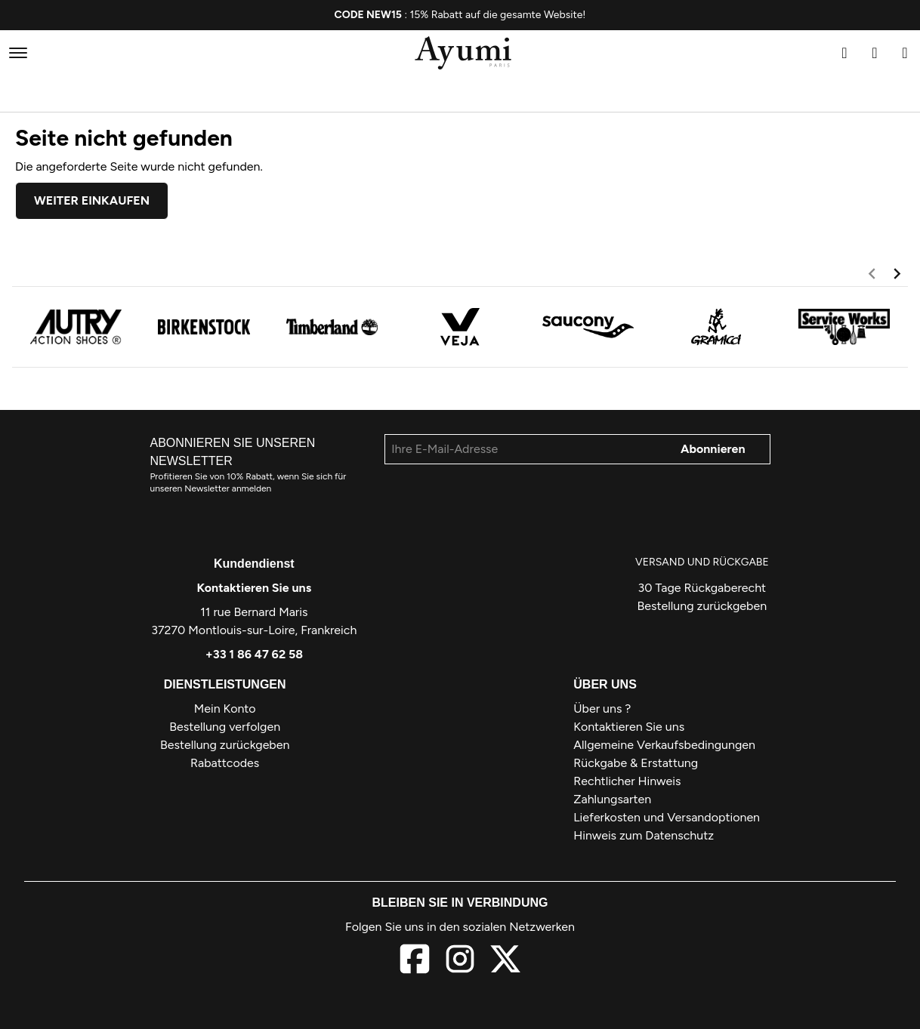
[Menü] (18, 53)
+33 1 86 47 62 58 (254, 654)
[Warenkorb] (905, 53)
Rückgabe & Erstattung (635, 763)
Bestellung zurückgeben (702, 606)
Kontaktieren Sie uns (254, 588)
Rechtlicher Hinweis (627, 781)
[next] (897, 276)
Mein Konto (225, 708)
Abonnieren (713, 449)
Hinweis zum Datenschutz (643, 835)
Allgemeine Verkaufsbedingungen (664, 745)
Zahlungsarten (612, 799)
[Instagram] (460, 961)
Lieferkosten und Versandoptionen (666, 817)
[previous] (872, 276)
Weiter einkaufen (92, 200)
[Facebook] (414, 961)
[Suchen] (844, 53)
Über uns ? (602, 708)
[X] (505, 961)
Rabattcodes (224, 763)
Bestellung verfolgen (224, 726)
